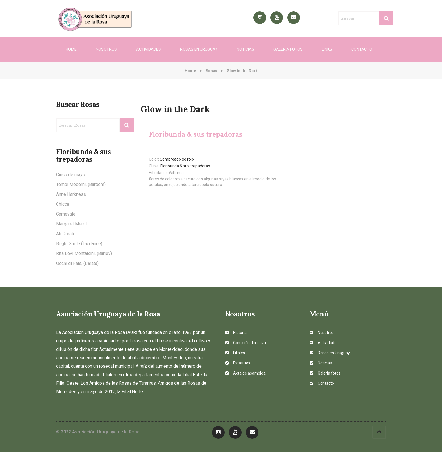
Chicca (62, 204)
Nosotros (106, 49)
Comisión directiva (245, 342)
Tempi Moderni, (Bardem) (81, 184)
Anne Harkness (71, 194)
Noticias (245, 49)
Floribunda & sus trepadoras (185, 166)
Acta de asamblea (245, 373)
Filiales (235, 353)
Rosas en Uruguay (199, 49)
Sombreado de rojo (177, 159)
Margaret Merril (71, 224)
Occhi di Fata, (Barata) (77, 263)
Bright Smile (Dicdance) (79, 243)
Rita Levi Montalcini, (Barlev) (84, 253)
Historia (236, 332)
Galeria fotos (288, 49)
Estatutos (237, 363)
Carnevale (66, 214)
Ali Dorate (66, 233)
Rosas (211, 70)
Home (71, 49)
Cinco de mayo (70, 174)
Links (327, 49)
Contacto (361, 49)
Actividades (148, 49)
